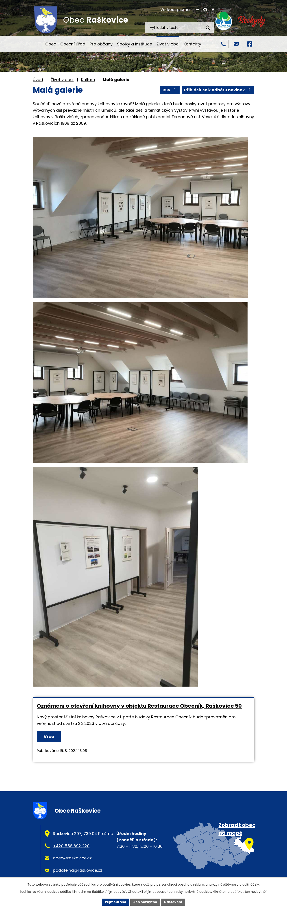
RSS (170, 90)
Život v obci (168, 44)
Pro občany (101, 44)
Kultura (88, 79)
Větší (213, 10)
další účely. (251, 884)
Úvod (37, 44)
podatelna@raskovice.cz (77, 870)
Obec (50, 44)
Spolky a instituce (134, 44)
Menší (198, 10)
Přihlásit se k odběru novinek (218, 90)
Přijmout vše (115, 902)
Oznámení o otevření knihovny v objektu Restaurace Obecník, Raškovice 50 (139, 705)
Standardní (205, 10)
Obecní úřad (72, 44)
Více (48, 736)
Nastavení (173, 902)
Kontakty (192, 44)
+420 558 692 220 (71, 846)
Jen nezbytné (145, 902)
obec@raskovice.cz (72, 858)
